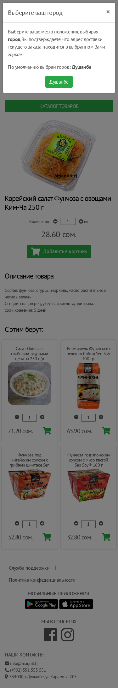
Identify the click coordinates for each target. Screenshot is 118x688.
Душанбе (59, 82)
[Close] (108, 12)
